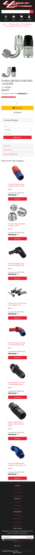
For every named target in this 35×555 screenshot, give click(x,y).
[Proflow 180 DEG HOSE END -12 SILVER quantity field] (17, 103)
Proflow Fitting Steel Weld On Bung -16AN (16, 224)
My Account (17, 489)
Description (6, 145)
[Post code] (17, 133)
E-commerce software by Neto (26, 551)
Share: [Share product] (6, 87)
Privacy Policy (17, 518)
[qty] (17, 126)
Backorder (17, 108)
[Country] (17, 129)
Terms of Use (17, 515)
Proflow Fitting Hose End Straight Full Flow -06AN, (16, 185)
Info (28, 93)
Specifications (7, 150)
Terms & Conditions (24, 540)
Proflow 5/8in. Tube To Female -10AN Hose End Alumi (16, 424)
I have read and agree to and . (17, 541)
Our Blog (17, 505)
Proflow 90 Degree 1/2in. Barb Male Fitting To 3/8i (16, 264)
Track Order (17, 492)
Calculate (17, 137)
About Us (17, 502)
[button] (17, 112)
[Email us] (15, 546)
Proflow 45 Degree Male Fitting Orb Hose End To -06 (17, 464)
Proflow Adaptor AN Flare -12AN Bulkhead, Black (16, 383)
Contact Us (17, 509)
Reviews (10, 154)
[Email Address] (13, 537)
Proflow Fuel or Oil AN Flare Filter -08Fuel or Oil (17, 304)
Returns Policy (17, 522)
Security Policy (17, 525)
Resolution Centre (17, 496)
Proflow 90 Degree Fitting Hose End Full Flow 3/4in (16, 343)
